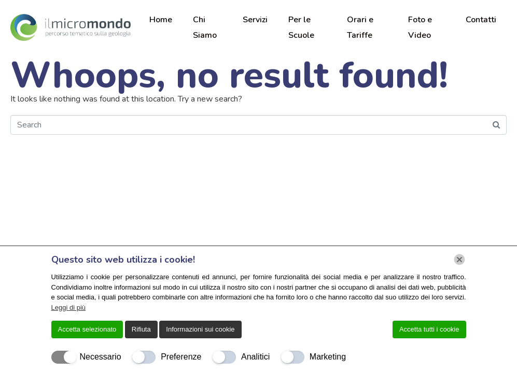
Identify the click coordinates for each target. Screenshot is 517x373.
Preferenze (181, 356)
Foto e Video (420, 27)
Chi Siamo (205, 27)
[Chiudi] (459, 259)
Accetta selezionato (87, 329)
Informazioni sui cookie (200, 329)
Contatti (481, 19)
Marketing (328, 356)
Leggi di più (68, 307)
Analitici (255, 356)
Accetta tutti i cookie (429, 329)
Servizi (255, 19)
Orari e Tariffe (360, 27)
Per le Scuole (301, 27)
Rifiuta (141, 329)
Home (160, 19)
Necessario (100, 356)
